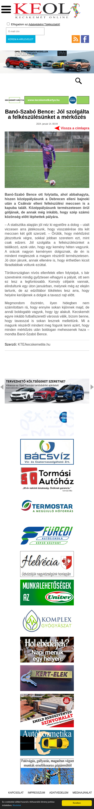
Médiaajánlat (82, 792)
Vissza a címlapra (75, 128)
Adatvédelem (58, 792)
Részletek (17, 805)
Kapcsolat (16, 792)
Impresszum (36, 792)
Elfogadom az (33, 24)
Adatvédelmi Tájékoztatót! (44, 24)
